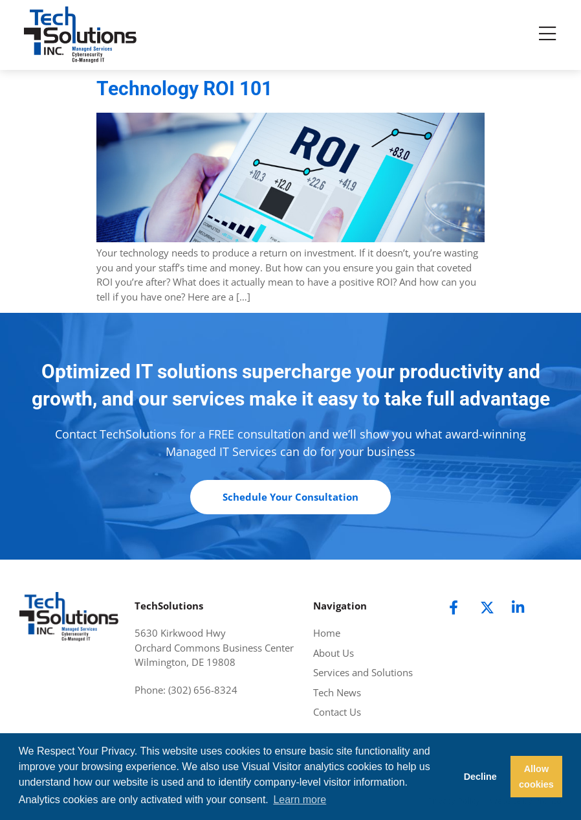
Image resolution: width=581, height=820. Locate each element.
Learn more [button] (299, 799)
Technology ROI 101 (184, 88)
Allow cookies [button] (536, 777)
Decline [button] (480, 776)
